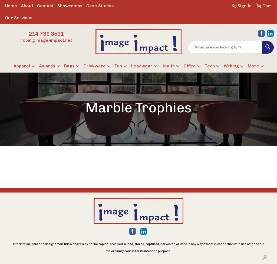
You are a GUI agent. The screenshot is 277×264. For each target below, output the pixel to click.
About (27, 5)
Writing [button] (231, 66)
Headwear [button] (142, 66)
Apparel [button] (22, 66)
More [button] (253, 66)
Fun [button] (118, 66)
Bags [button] (69, 66)
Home (11, 5)
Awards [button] (47, 66)
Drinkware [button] (95, 66)
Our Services (18, 17)
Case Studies (100, 5)
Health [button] (168, 66)
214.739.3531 (46, 34)
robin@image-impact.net (46, 40)
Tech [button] (210, 66)
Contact (45, 5)
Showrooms (70, 5)
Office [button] (190, 66)
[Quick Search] (225, 47)
